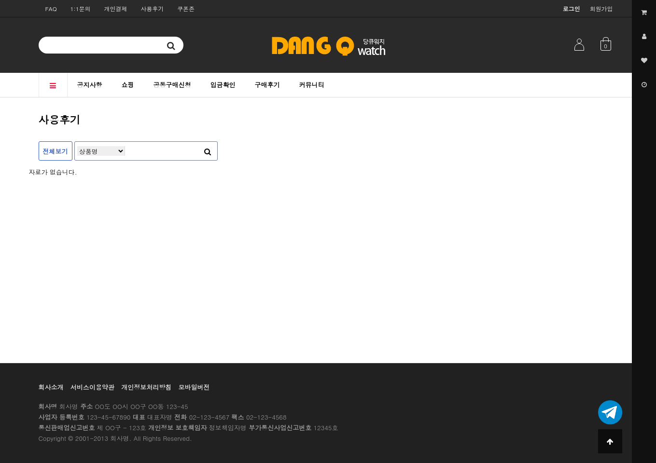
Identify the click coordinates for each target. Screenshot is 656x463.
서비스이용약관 (92, 387)
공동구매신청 (172, 84)
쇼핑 (128, 84)
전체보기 (55, 151)
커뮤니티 (311, 84)
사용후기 (152, 8)
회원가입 (601, 8)
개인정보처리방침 (146, 387)
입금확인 (223, 84)
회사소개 (51, 387)
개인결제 (115, 8)
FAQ (51, 8)
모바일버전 (194, 387)
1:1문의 (80, 8)
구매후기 (267, 84)
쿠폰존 (186, 8)
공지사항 (89, 84)
